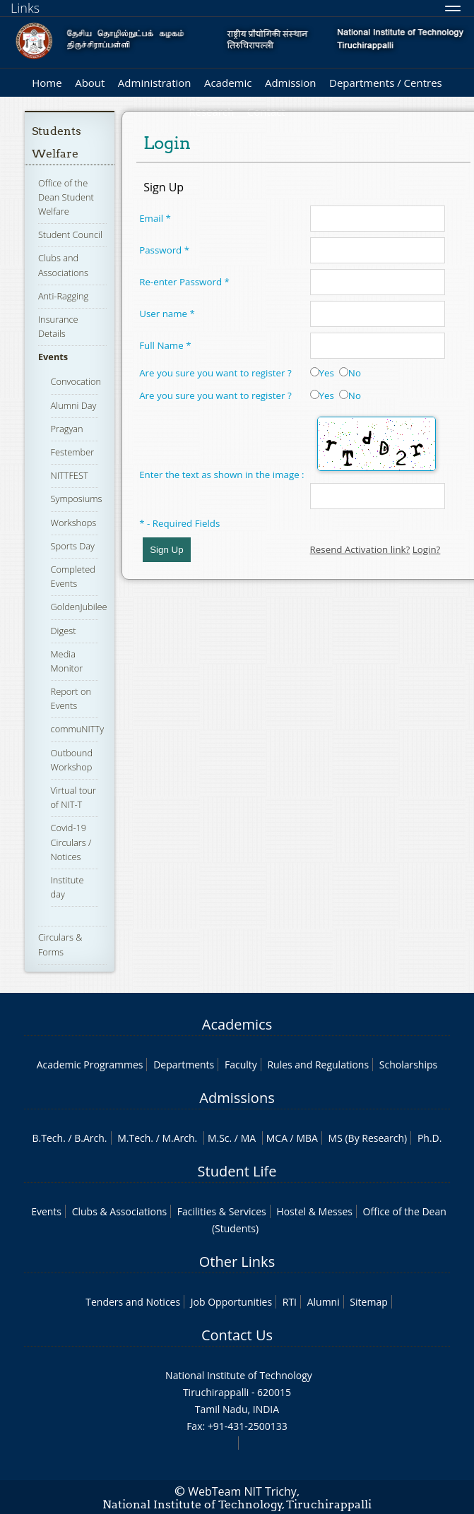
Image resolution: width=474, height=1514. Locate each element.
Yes (322, 372)
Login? (427, 549)
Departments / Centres (385, 83)
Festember (73, 452)
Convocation (76, 381)
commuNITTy (78, 728)
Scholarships (408, 1064)
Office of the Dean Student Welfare (66, 197)
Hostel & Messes (314, 1211)
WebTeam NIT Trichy (242, 1491)
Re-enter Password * (184, 281)
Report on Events (71, 698)
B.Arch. (90, 1138)
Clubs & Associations (119, 1211)
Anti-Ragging (63, 296)
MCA (277, 1138)
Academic (227, 83)
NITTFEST (69, 475)
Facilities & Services (221, 1211)
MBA (307, 1138)
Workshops (74, 522)
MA (248, 1138)
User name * (167, 313)
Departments (183, 1064)
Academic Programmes (90, 1064)
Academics (237, 1024)
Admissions (236, 1097)
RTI (290, 1302)
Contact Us (237, 1335)
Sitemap (368, 1302)
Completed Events (73, 576)
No (350, 372)
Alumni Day (74, 405)
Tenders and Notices (132, 1302)
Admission (290, 83)
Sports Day (73, 546)
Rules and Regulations (318, 1064)
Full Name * (165, 345)
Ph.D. (429, 1138)
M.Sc (219, 1138)
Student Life (237, 1171)
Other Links (237, 1261)
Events (53, 356)
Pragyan (67, 428)
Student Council (70, 234)
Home (46, 83)
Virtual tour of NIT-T (73, 797)
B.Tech (48, 1138)
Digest (63, 630)
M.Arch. (179, 1138)
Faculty (241, 1064)
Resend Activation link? (360, 549)
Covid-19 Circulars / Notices (71, 841)
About (90, 83)
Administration (154, 83)
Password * (164, 250)
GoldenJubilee (79, 606)
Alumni (323, 1302)
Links (25, 8)
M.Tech (133, 1138)
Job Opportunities (231, 1302)
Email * (155, 218)
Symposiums (76, 498)
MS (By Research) (368, 1138)
